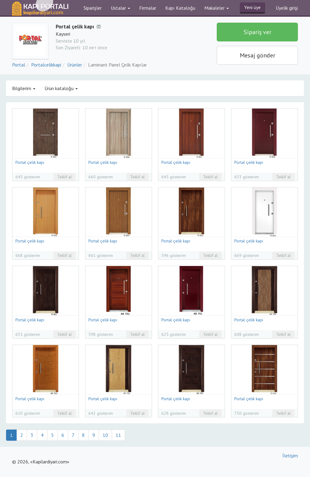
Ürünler (74, 65)
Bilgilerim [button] (23, 88)
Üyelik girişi (287, 8)
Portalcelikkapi (46, 65)
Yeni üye (252, 7)
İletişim (290, 456)
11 (118, 435)
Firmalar (147, 8)
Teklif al (64, 177)
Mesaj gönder (257, 55)
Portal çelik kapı (29, 162)
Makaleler (216, 8)
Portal (18, 65)
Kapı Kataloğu (180, 8)
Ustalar (120, 8)
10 (105, 435)
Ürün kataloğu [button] (61, 88)
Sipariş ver (257, 32)
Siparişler (93, 8)
